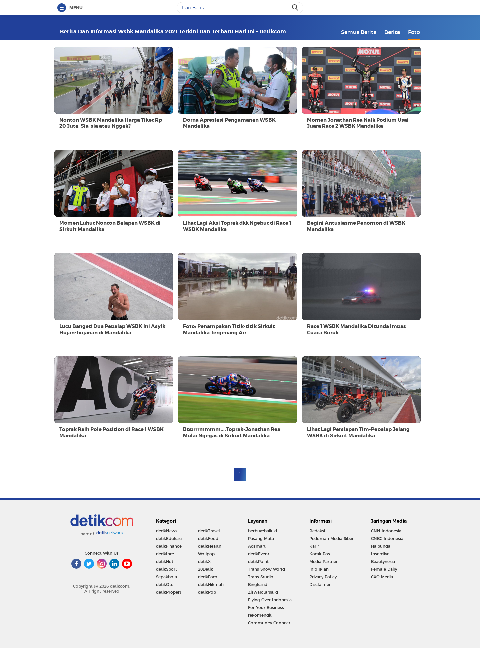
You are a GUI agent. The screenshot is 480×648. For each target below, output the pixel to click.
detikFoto (207, 576)
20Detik (205, 569)
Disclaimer (320, 584)
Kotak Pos (319, 553)
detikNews (166, 530)
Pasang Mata (261, 538)
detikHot (164, 561)
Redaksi (317, 530)
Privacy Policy (323, 576)
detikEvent (258, 553)
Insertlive (380, 553)
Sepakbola (166, 576)
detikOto (165, 584)
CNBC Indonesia (387, 538)
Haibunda (380, 546)
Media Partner (323, 561)
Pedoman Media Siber (331, 538)
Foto (414, 32)
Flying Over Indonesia (270, 599)
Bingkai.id (257, 584)
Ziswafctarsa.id (263, 592)
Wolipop (206, 553)
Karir (314, 546)
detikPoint (258, 561)
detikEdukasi (169, 538)
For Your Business (266, 607)
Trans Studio (260, 576)
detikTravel (209, 530)
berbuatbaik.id (262, 530)
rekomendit (260, 615)
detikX (204, 561)
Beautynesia (383, 561)
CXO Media (382, 576)
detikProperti (169, 592)
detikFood (208, 538)
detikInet (165, 553)
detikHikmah (211, 584)
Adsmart (257, 546)
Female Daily (384, 569)
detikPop (207, 592)
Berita (392, 32)
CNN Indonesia (386, 530)
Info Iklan (319, 569)
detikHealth (209, 546)
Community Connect (269, 622)
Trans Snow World (266, 569)
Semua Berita (358, 32)
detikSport (166, 569)
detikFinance (169, 546)
